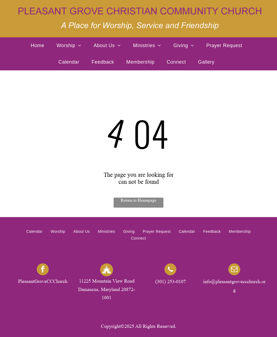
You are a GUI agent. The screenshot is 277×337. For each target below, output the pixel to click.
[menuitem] (39, 45)
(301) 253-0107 (170, 281)
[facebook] (43, 270)
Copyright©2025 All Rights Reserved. (138, 326)
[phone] (170, 270)
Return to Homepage (138, 200)
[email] (234, 270)
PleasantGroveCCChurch (42, 281)
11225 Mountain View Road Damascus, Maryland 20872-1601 (106, 289)
